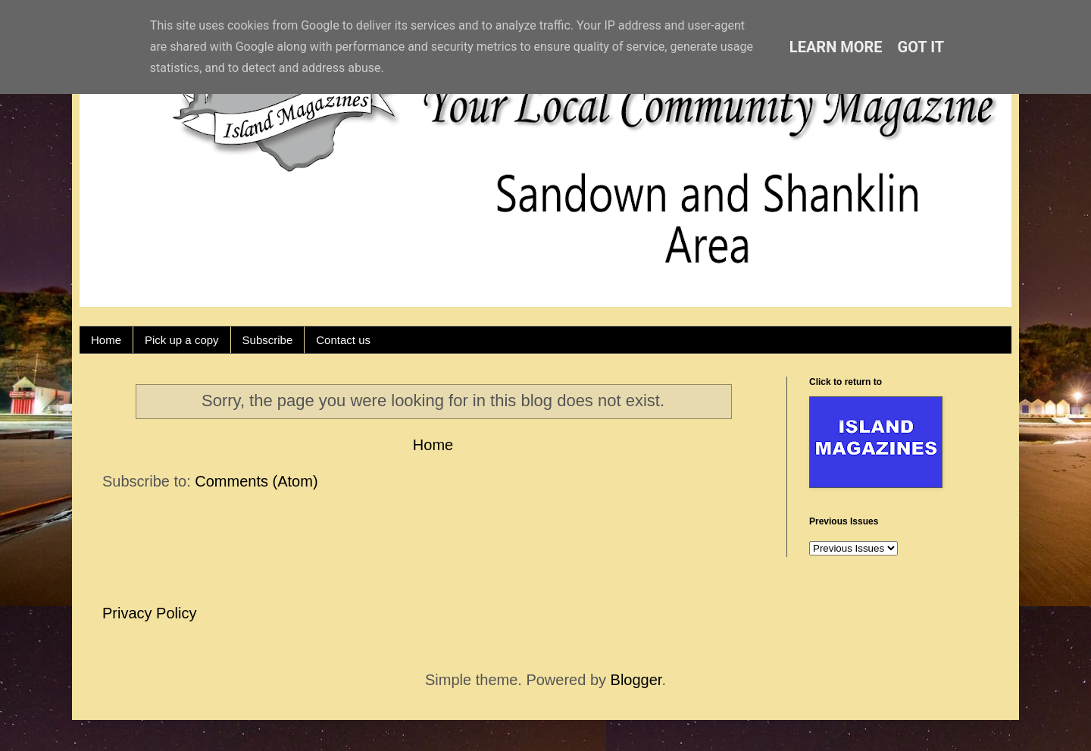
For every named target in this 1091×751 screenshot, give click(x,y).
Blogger (636, 679)
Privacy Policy (149, 613)
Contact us (343, 339)
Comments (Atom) (256, 481)
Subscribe (267, 339)
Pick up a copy (182, 339)
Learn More (836, 47)
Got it (921, 47)
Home (106, 339)
